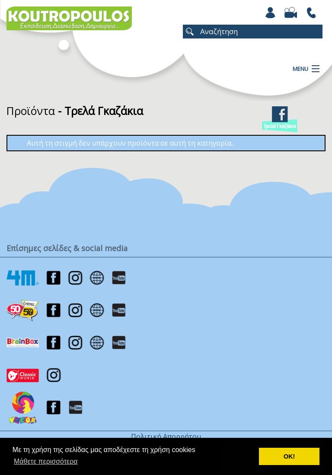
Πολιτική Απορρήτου (166, 436)
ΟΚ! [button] (289, 456)
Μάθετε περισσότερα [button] (46, 461)
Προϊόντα (30, 110)
